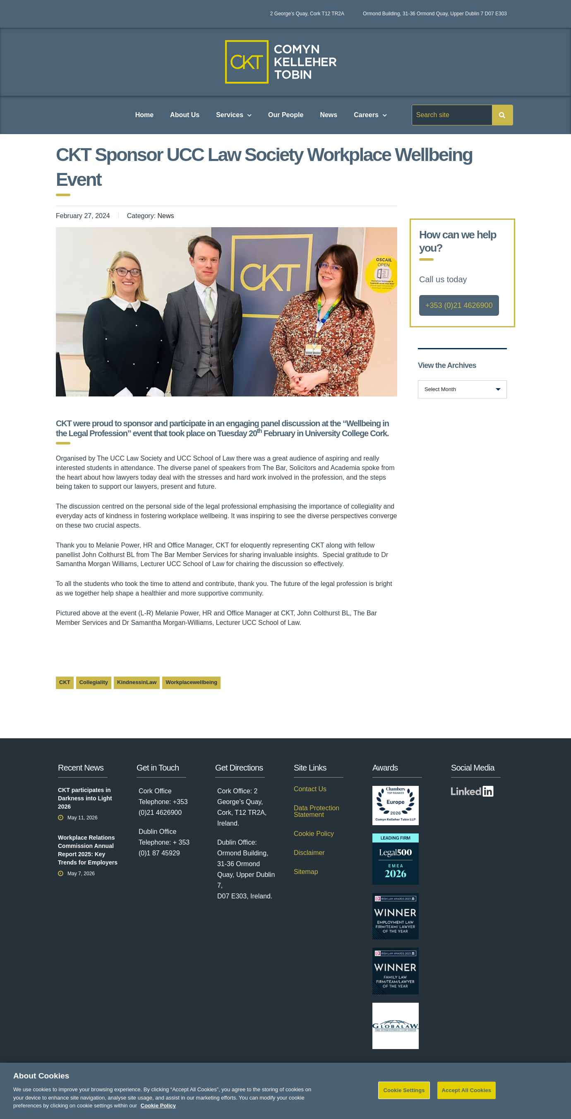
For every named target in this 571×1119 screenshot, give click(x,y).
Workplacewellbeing (191, 682)
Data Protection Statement (316, 811)
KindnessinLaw (136, 682)
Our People (285, 114)
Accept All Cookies (467, 1097)
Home (144, 114)
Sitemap (306, 872)
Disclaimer (309, 853)
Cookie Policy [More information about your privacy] (158, 1112)
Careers (370, 115)
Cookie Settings (404, 1097)
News (328, 114)
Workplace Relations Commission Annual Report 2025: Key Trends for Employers (88, 850)
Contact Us (310, 789)
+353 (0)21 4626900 (459, 305)
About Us (184, 114)
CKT (64, 682)
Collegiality (93, 682)
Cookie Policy (314, 834)
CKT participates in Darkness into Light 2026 (85, 798)
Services (234, 115)
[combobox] (462, 389)
